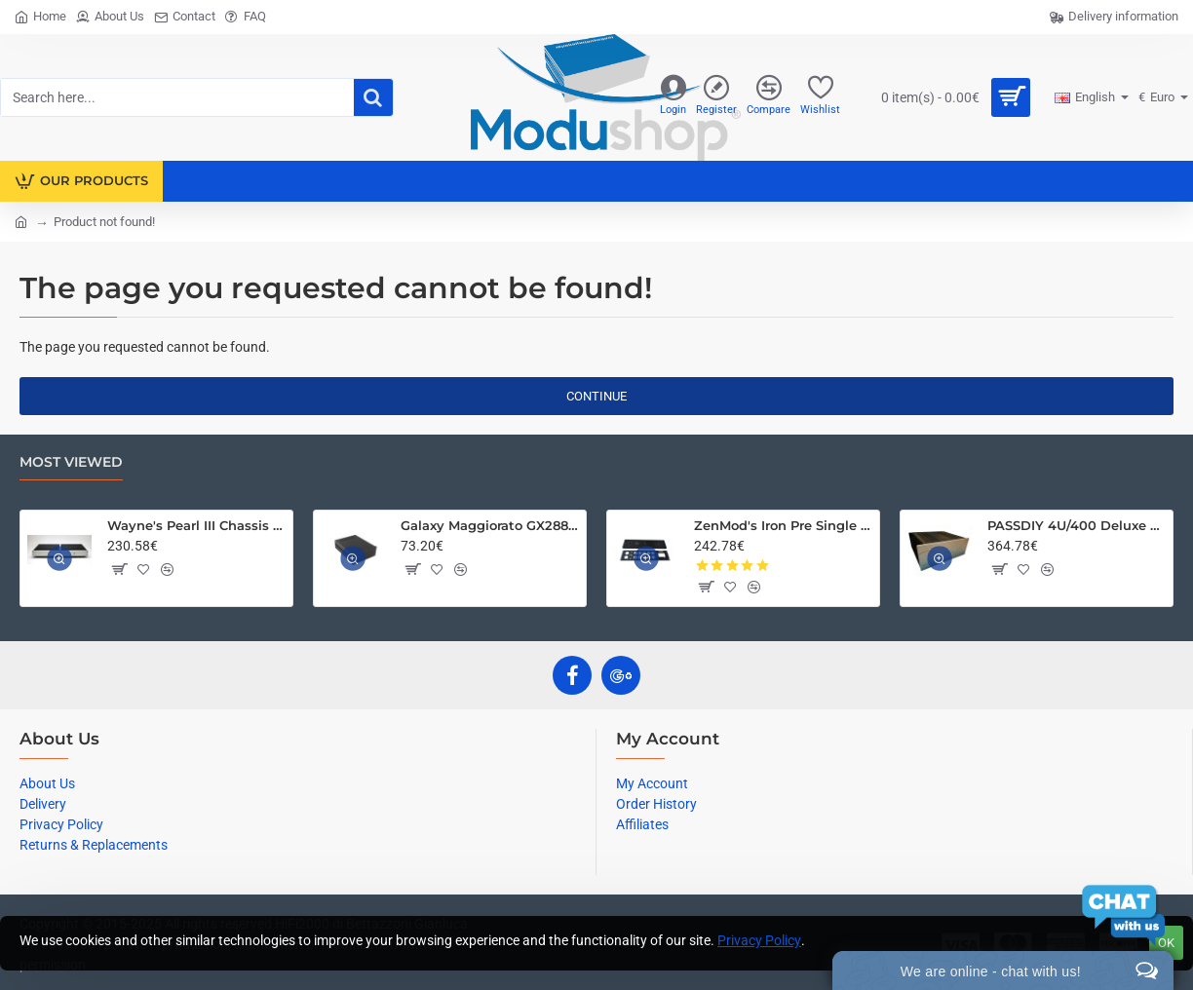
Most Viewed (71, 462)
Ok (1166, 942)
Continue (596, 396)
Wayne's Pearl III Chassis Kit (196, 525)
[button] (118, 569)
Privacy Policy (759, 940)
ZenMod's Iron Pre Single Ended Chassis (783, 525)
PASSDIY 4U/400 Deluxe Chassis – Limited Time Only (1076, 525)
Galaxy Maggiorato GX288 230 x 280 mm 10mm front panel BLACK (490, 525)
